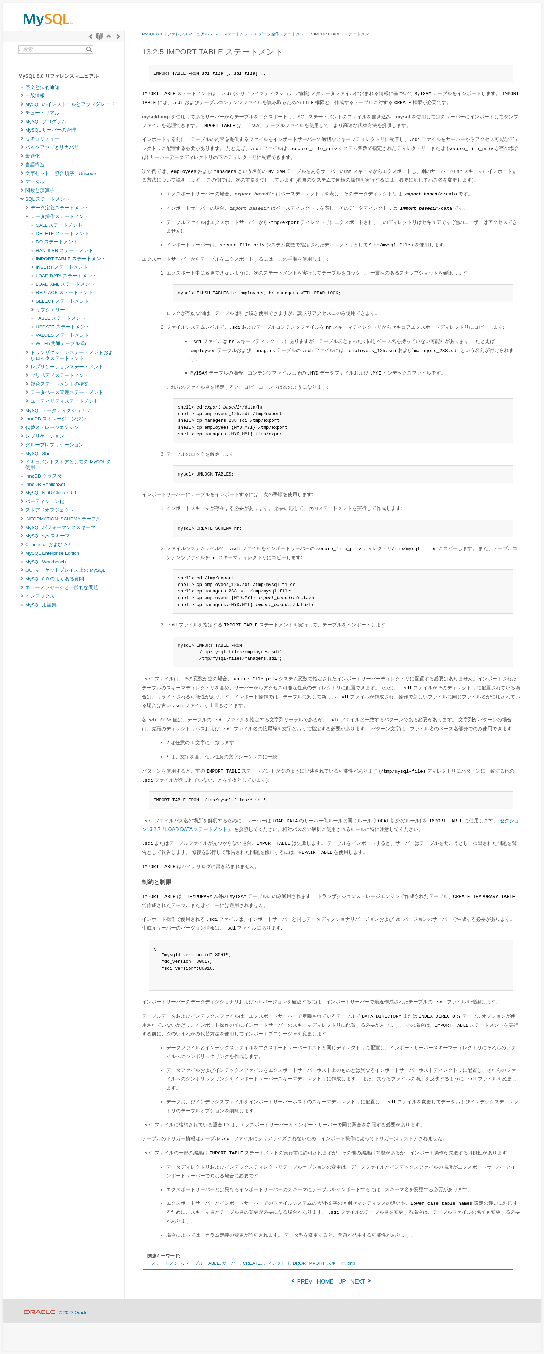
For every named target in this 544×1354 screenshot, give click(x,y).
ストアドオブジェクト (49, 510)
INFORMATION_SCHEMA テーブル (63, 518)
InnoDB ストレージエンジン (55, 418)
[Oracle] (39, 1312)
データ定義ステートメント (60, 207)
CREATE (252, 1263)
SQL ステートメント (47, 199)
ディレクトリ (276, 1263)
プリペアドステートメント (60, 375)
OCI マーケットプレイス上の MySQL (65, 570)
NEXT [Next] (361, 1282)
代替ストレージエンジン (52, 427)
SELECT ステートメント (62, 301)
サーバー (231, 1263)
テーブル (194, 1263)
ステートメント (167, 1263)
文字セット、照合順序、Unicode (60, 173)
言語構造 (35, 164)
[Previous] (90, 36)
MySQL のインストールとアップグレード (70, 104)
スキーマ (336, 1263)
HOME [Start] (325, 1282)
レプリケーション (44, 436)
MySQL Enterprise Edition (52, 553)
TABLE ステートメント (61, 318)
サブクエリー (50, 309)
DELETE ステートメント (62, 233)
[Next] (118, 36)
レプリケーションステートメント (67, 366)
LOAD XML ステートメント (65, 284)
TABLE (213, 1263)
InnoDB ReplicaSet (45, 484)
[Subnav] (22, 96)
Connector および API (48, 544)
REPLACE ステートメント (64, 292)
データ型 (35, 182)
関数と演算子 (39, 190)
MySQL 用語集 (41, 604)
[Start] (99, 36)
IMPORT (316, 1263)
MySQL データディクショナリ (58, 410)
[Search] (89, 49)
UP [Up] (342, 1282)
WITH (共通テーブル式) (61, 343)
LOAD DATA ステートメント (66, 275)
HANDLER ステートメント (64, 250)
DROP (299, 1263)
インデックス (39, 596)
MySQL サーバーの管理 (50, 130)
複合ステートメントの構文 (60, 384)
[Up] (108, 36)
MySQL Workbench (45, 561)
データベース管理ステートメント (67, 392)
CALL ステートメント (59, 225)
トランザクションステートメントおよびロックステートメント (72, 355)
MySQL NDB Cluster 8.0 (50, 492)
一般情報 (35, 95)
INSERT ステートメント (62, 267)
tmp (351, 1263)
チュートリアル (42, 113)
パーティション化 (44, 501)
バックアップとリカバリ (52, 147)
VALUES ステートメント (62, 335)
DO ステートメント (57, 241)
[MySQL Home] (48, 28)
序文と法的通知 (42, 87)
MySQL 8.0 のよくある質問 (54, 578)
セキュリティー (42, 138)
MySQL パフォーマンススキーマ (60, 527)
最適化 (32, 156)
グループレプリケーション (54, 444)
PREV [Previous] (301, 1282)
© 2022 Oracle (73, 1312)
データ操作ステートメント (60, 216)
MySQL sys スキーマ (47, 535)
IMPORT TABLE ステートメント (71, 258)
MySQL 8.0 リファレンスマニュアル (175, 34)
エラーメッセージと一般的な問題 (61, 587)
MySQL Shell (38, 453)
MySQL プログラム (45, 121)
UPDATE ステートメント (63, 326)
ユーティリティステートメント (65, 401)
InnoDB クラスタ (43, 476)
